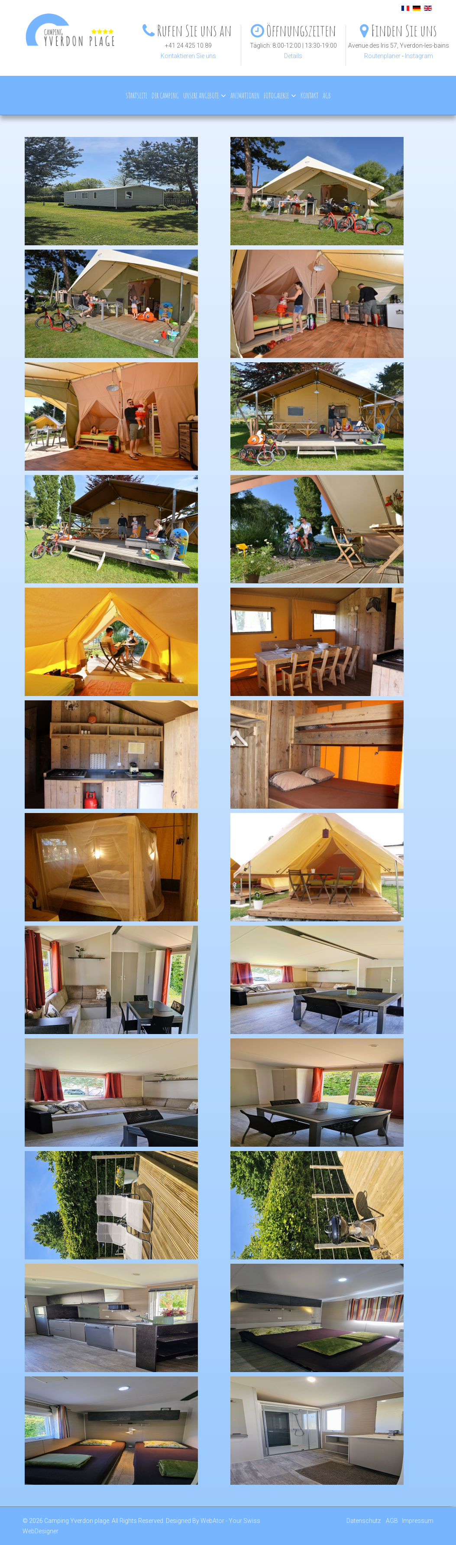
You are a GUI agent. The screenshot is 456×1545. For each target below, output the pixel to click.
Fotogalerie (276, 95)
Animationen (244, 95)
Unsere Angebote (201, 95)
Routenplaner (382, 55)
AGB (327, 95)
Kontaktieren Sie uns (188, 55)
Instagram (419, 55)
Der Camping (165, 95)
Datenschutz (363, 1520)
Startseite (136, 95)
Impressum (417, 1520)
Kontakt (309, 95)
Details (293, 55)
